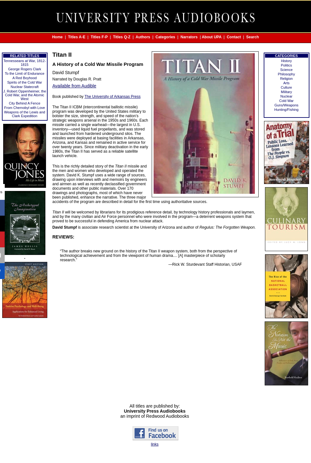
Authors (143, 37)
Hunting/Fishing (286, 109)
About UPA (212, 37)
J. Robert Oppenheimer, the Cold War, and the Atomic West (24, 95)
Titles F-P (99, 37)
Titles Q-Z (121, 37)
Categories (165, 37)
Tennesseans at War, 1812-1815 (24, 63)
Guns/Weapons (287, 105)
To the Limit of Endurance (24, 73)
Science (286, 70)
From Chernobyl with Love (24, 108)
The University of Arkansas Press (112, 96)
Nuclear (287, 96)
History (286, 61)
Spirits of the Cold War (24, 82)
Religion (286, 78)
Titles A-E (76, 37)
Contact (234, 37)
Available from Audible (74, 85)
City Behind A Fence (24, 103)
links (154, 444)
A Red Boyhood (24, 78)
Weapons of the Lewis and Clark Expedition (24, 114)
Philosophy (286, 74)
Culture (286, 87)
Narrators (189, 37)
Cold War (286, 101)
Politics (286, 65)
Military (286, 92)
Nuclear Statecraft (24, 87)
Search (252, 37)
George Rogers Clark (24, 69)
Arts (286, 83)
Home (57, 37)
